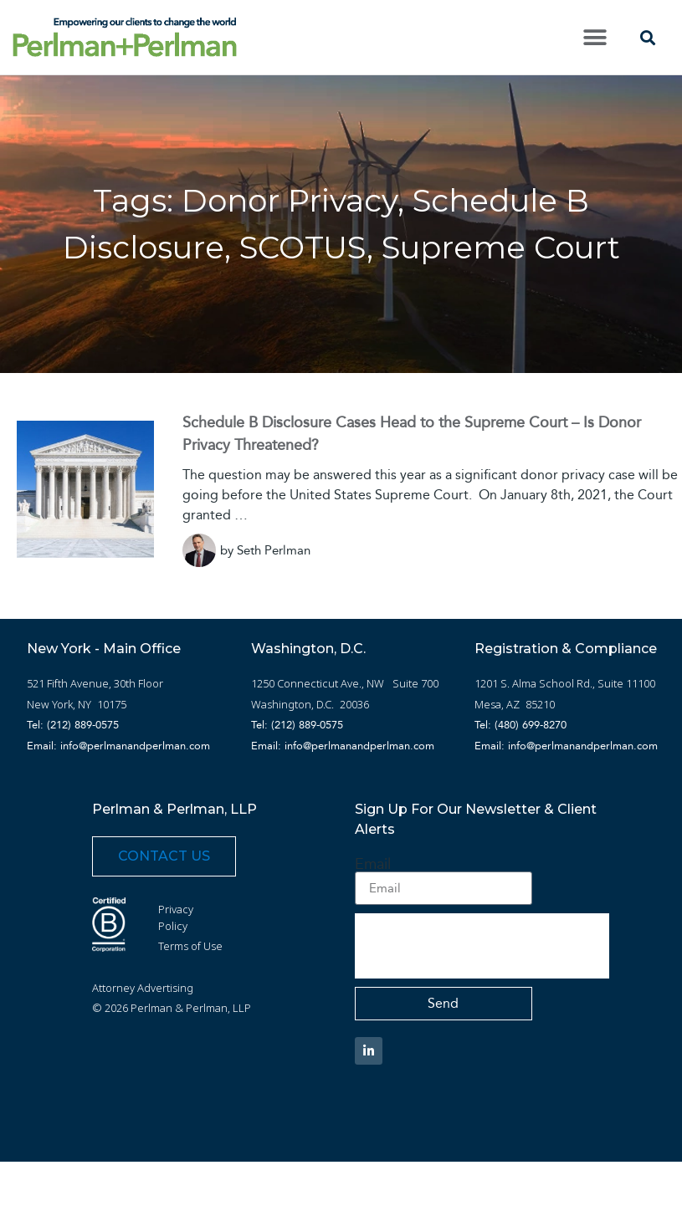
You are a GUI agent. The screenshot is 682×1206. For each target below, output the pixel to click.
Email (373, 863)
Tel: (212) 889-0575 (73, 724)
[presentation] (482, 946)
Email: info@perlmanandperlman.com (118, 745)
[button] (594, 37)
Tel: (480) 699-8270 (520, 724)
